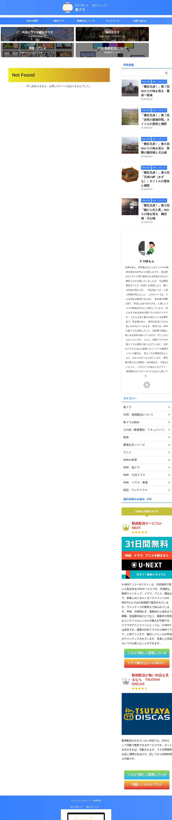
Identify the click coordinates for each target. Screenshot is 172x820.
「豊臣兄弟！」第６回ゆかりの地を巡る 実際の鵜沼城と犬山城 (156, 130)
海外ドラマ (59, 21)
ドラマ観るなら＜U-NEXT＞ (147, 631)
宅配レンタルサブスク (146, 752)
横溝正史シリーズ (86, 21)
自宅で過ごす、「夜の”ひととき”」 (86, 774)
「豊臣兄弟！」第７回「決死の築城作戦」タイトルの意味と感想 (156, 103)
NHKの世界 (32, 21)
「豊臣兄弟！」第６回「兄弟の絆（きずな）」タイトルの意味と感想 (156, 157)
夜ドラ (80, 10)
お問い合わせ (139, 21)
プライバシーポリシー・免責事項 (86, 768)
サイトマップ (112, 21)
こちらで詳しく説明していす (147, 622)
